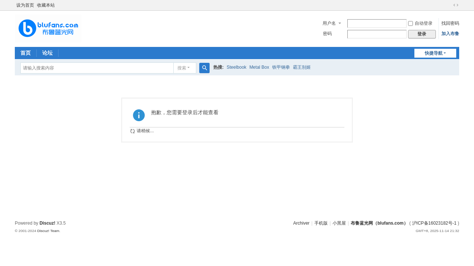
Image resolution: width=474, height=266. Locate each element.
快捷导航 (434, 53)
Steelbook (236, 67)
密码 (327, 33)
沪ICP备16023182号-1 (434, 223)
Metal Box (259, 67)
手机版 (321, 223)
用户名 (329, 23)
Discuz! (48, 223)
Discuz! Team (48, 231)
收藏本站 (46, 5)
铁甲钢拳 (281, 67)
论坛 (47, 53)
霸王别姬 (302, 67)
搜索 (181, 68)
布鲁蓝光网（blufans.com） (379, 223)
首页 (25, 53)
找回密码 (450, 23)
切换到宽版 (456, 5)
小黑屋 (339, 223)
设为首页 (25, 5)
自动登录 (420, 23)
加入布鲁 (450, 33)
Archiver (301, 223)
